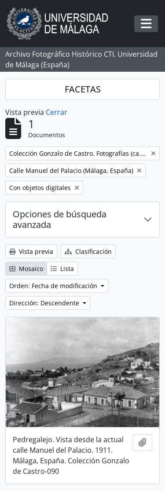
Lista (62, 268)
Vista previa (31, 251)
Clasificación (88, 251)
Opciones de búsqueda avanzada (59, 219)
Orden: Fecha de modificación (54, 286)
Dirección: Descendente (45, 303)
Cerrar (56, 112)
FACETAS (83, 89)
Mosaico (26, 268)
